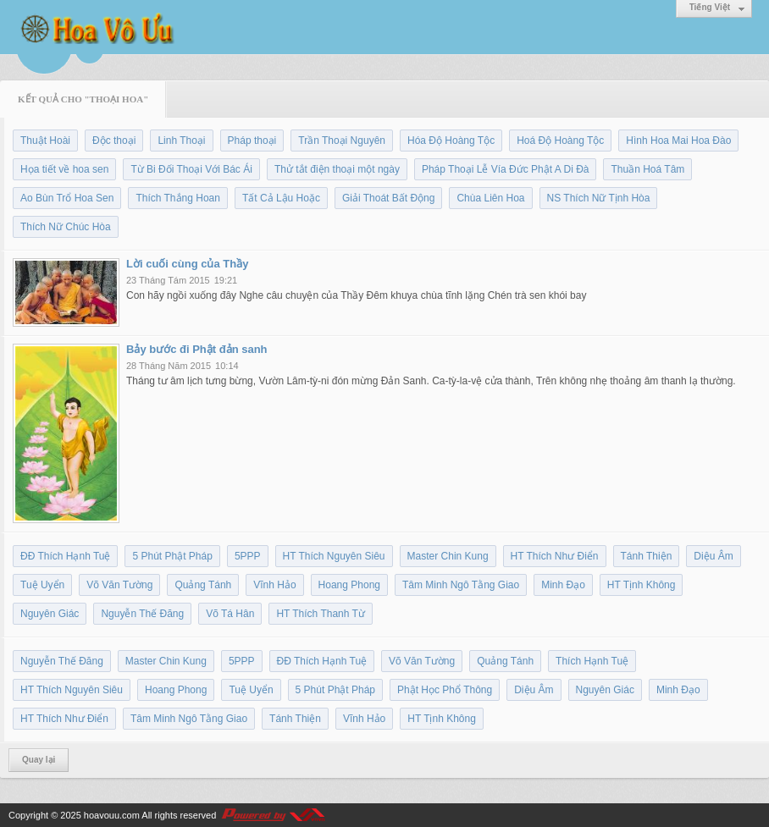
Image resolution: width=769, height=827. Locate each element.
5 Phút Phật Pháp (172, 556)
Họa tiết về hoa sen (64, 169)
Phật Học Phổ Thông (444, 690)
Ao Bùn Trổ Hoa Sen (66, 198)
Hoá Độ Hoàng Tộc (560, 140)
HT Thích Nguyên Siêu (334, 556)
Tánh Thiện (646, 556)
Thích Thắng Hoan (178, 198)
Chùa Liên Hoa (490, 198)
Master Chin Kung (448, 556)
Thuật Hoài (45, 140)
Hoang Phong (349, 585)
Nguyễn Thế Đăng (142, 614)
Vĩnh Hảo (274, 585)
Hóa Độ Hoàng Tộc (451, 140)
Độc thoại (114, 140)
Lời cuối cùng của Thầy (187, 263)
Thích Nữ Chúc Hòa (65, 227)
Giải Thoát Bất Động (388, 198)
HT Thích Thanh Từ (320, 614)
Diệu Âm (713, 556)
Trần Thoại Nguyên (341, 140)
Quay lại (38, 759)
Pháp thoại (252, 140)
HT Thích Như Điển (555, 556)
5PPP (248, 556)
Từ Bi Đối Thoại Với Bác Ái (191, 169)
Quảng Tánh (202, 585)
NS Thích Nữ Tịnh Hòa (598, 198)
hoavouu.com (112, 815)
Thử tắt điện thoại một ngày (337, 169)
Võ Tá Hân (230, 614)
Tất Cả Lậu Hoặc (281, 198)
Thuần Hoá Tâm (647, 169)
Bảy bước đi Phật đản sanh (197, 349)
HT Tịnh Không (641, 585)
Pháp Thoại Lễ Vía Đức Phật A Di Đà (505, 169)
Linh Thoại (181, 140)
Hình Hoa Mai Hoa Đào (678, 140)
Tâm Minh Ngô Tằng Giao (460, 585)
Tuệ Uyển (42, 585)
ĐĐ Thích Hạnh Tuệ (65, 556)
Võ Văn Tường (119, 585)
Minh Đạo (563, 585)
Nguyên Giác (49, 614)
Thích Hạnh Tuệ (592, 661)
